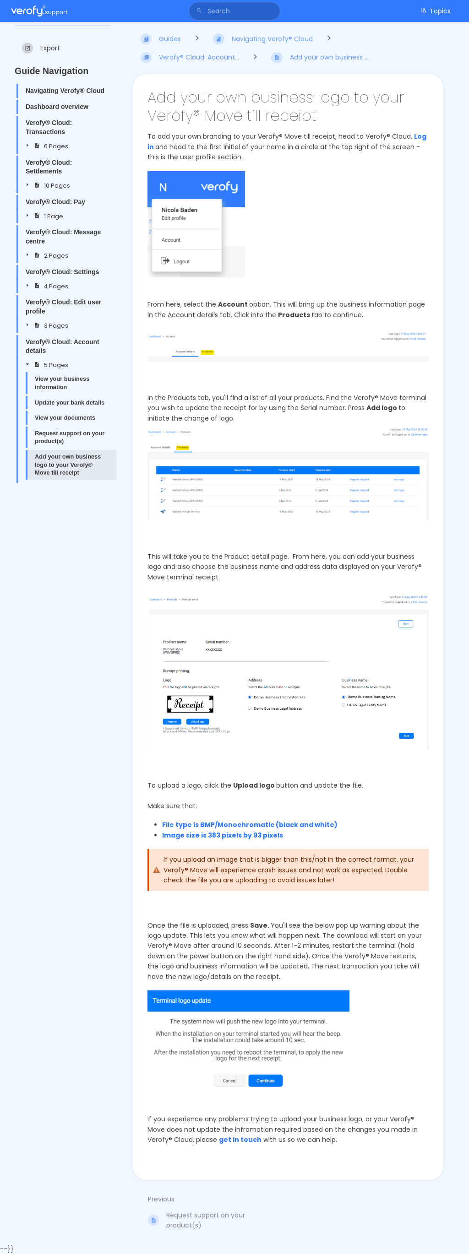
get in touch (240, 1139)
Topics (435, 11)
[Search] (200, 11)
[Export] (41, 48)
